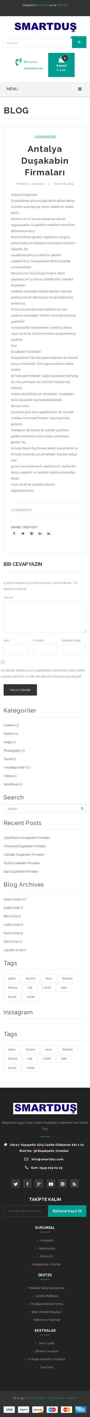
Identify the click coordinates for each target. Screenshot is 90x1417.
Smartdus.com (34, 1398)
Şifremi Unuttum (46, 1351)
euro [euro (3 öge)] (49, 978)
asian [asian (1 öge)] (12, 978)
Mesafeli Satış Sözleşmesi (47, 1288)
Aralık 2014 (11, 924)
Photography (12, 750)
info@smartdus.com (43, 1159)
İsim (7, 640)
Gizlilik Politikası (47, 1296)
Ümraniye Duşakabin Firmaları (25, 846)
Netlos (72, 1398)
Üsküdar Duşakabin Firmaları (24, 854)
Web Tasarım (56, 1398)
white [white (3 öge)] (31, 997)
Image (8, 742)
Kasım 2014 (11, 933)
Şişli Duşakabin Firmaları (21, 871)
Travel (8, 759)
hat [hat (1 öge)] (30, 987)
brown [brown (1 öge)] (30, 978)
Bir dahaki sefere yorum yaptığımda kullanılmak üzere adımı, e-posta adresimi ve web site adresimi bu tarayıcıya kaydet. (43, 673)
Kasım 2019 (11, 899)
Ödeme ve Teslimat (47, 1320)
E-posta (39, 640)
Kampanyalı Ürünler (46, 1264)
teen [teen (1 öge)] (64, 987)
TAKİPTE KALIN (45, 1199)
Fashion (9, 733)
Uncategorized (45, 136)
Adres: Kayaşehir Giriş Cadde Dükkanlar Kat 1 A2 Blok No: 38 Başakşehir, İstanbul (44, 1147)
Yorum (8, 597)
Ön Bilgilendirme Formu (46, 1304)
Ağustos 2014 (13, 950)
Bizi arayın (30, 61)
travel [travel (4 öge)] (12, 997)
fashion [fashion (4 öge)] (67, 978)
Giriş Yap (62, 5)
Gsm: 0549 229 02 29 (43, 1167)
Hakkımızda (47, 1248)
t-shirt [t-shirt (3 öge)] (46, 987)
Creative (9, 725)
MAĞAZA (47, 1256)
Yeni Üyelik (47, 1343)
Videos (8, 776)
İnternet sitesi (71, 640)
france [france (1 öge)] (12, 987)
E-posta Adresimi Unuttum (46, 1359)
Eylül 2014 (11, 941)
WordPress (11, 784)
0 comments (21, 510)
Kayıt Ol (43, 5)
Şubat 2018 (11, 907)
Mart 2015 (10, 916)
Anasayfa (46, 1240)
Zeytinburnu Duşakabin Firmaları (27, 837)
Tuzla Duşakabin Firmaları (22, 863)
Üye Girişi (47, 1367)
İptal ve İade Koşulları (47, 1312)
